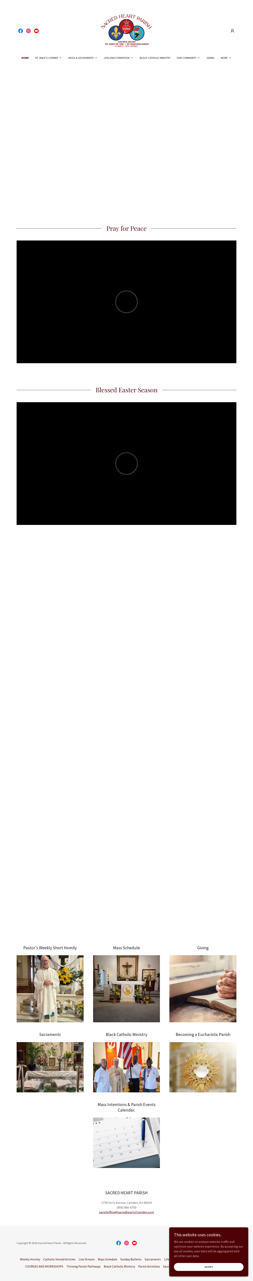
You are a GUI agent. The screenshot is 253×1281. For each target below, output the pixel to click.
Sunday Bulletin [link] (131, 1259)
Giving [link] (210, 58)
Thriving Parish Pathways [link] (83, 1266)
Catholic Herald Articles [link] (59, 1259)
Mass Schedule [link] (107, 1259)
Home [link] (25, 58)
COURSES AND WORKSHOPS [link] (44, 1266)
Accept (209, 1266)
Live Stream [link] (87, 1259)
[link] (21, 31)
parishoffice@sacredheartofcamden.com (126, 1212)
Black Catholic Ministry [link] (155, 58)
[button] (232, 31)
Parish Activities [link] (149, 1266)
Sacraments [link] (153, 1259)
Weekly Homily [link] (30, 1259)
